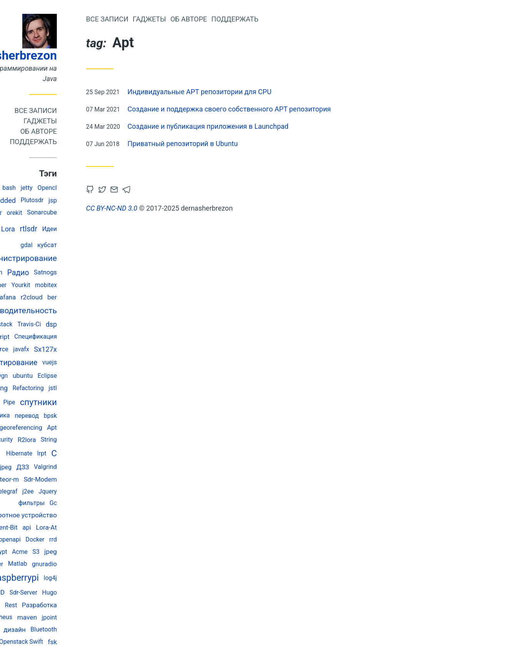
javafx (72, 349)
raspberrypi (67, 577)
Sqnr (44, 605)
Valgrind (96, 466)
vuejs (100, 362)
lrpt (92, 453)
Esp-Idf (35, 539)
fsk (103, 642)
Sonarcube (93, 212)
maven (78, 617)
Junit (21, 200)
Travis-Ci (79, 324)
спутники (89, 402)
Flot (28, 605)
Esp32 (25, 592)
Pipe (60, 402)
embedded (49, 200)
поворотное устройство (70, 515)
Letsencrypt (42, 551)
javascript (46, 337)
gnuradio (95, 564)
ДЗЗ (73, 467)
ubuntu (73, 375)
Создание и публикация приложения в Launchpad (258, 126)
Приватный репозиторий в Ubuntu (233, 144)
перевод (77, 415)
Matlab (68, 563)
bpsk (101, 415)
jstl (103, 388)
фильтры (82, 503)
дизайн (65, 629)
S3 (86, 551)
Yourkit (71, 285)
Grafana (55, 297)
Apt (103, 427)
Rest (62, 605)
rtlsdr (79, 228)
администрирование (68, 258)
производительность (68, 310)
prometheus (46, 617)
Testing (26, 527)
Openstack (49, 324)
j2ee (78, 491)
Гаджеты (91, 121)
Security (52, 439)
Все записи (86, 110)
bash (59, 187)
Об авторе (89, 131)
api (77, 527)
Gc (104, 503)
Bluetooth (94, 629)
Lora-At (97, 527)
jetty (77, 187)
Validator (40, 212)
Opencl (98, 187)
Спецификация (86, 336)
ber (103, 297)
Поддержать (84, 142)
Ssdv (41, 187)
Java (34, 229)
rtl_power (28, 491)
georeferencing (71, 427)
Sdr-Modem (91, 479)
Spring (36, 427)
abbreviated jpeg (39, 467)
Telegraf (57, 491)
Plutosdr (82, 200)
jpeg (101, 551)
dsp (102, 324)
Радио (69, 272)
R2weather (42, 285)
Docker (85, 539)
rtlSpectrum (36, 272)
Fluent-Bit (54, 527)
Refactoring (78, 388)
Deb (24, 187)
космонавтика (39, 415)
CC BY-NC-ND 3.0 (162, 208)
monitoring (41, 388)
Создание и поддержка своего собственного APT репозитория (280, 109)
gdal (77, 245)
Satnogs (96, 272)
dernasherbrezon (61, 55)
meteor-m (55, 479)
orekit (65, 212)
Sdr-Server (74, 592)
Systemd (24, 479)
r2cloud (82, 297)
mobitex (97, 285)
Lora (59, 229)
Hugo (100, 592)
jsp (103, 200)
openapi (60, 539)
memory (38, 629)
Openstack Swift (72, 641)
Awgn (50, 375)
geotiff (30, 578)
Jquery (98, 491)
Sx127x (96, 349)
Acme (70, 551)
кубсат (98, 245)
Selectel (27, 375)
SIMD (47, 592)
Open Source (41, 349)
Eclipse (98, 375)
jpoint (100, 617)
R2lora (77, 440)
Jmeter (44, 564)
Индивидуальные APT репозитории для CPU (250, 92)
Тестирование (63, 362)
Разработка (90, 605)
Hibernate (70, 453)
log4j (101, 578)
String (99, 439)
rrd (104, 539)
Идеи (100, 229)
